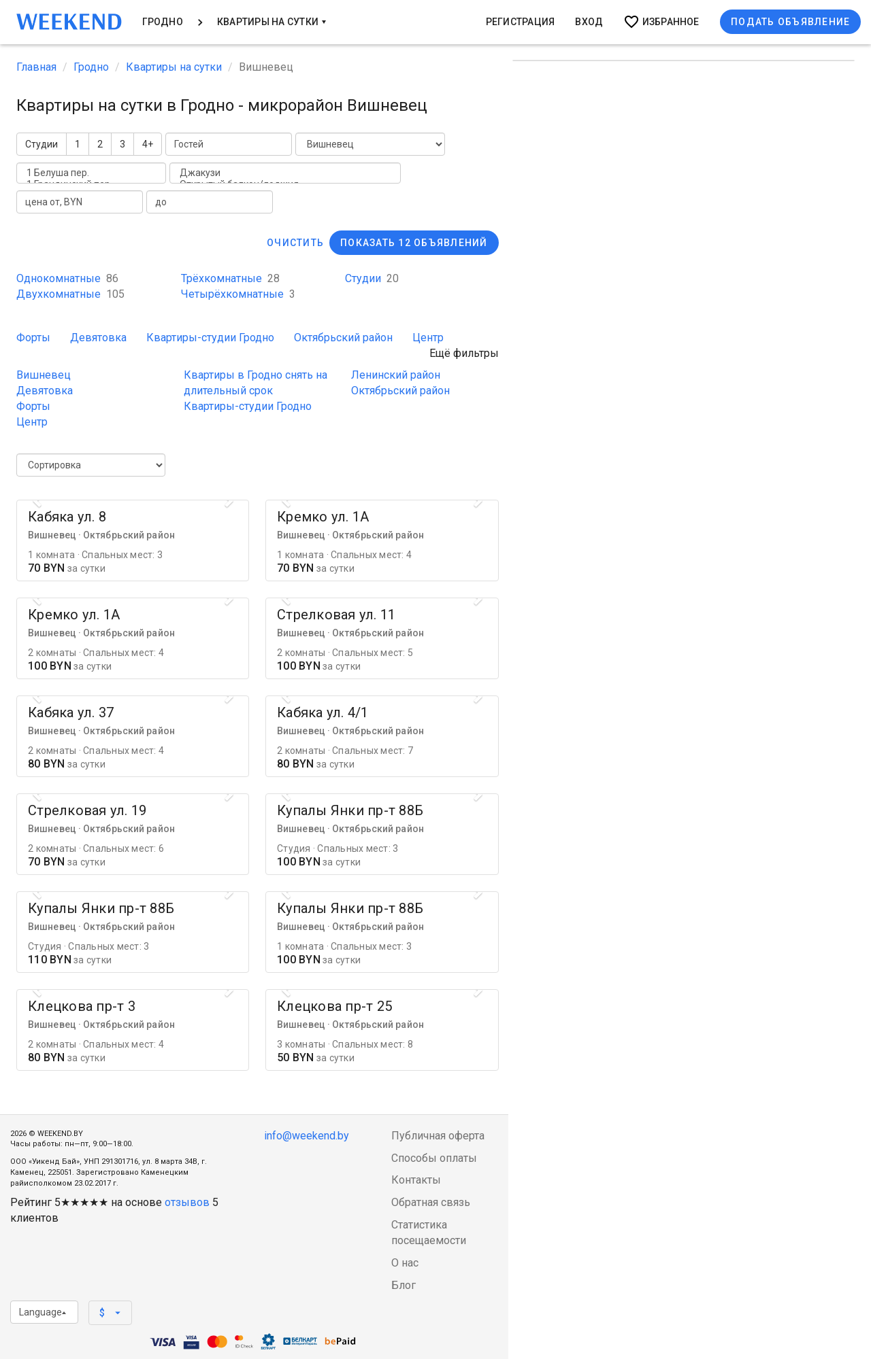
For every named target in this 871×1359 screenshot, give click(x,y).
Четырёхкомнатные (238, 294)
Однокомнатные (67, 278)
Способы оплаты (434, 1158)
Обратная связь (430, 1202)
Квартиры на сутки (271, 21)
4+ (147, 144)
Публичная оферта (437, 1135)
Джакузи (285, 173)
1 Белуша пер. (91, 173)
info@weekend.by (306, 1135)
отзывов (187, 1202)
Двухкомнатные (70, 294)
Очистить (295, 242)
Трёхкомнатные (230, 278)
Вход (589, 21)
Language (42, 1312)
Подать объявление (790, 21)
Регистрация (520, 21)
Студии (41, 144)
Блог (403, 1285)
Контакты (416, 1179)
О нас (404, 1262)
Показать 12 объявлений (414, 242)
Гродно (162, 21)
